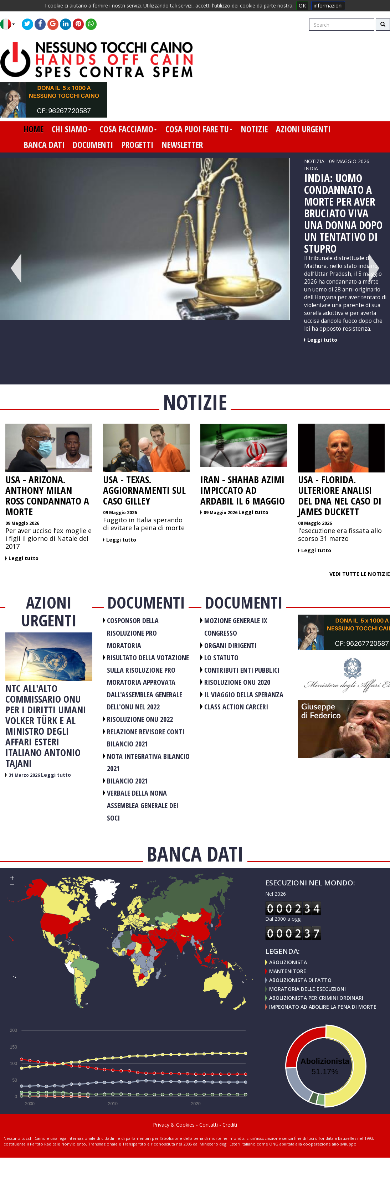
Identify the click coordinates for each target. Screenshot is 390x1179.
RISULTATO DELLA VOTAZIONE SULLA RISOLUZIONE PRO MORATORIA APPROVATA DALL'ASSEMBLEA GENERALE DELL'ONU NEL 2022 (148, 682)
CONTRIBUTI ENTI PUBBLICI (241, 670)
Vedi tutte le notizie (359, 573)
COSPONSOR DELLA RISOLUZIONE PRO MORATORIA (133, 633)
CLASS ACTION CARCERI (236, 707)
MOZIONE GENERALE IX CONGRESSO (235, 627)
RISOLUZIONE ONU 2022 (140, 719)
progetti (137, 144)
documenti (93, 144)
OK (302, 5)
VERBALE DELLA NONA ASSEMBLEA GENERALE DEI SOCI (142, 805)
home (33, 129)
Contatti (208, 1124)
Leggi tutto (322, 339)
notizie (254, 129)
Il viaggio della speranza (243, 694)
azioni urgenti (303, 129)
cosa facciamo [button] (128, 129)
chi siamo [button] (71, 129)
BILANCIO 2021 (127, 781)
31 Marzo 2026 (25, 775)
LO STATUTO (221, 657)
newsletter (182, 144)
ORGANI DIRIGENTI (230, 645)
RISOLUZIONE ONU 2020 (237, 682)
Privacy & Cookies (174, 1124)
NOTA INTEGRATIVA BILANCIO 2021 (148, 762)
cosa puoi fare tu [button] (198, 129)
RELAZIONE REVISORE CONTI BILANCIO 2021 (145, 738)
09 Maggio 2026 (22, 523)
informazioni (328, 5)
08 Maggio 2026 (315, 523)
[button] (10, 24)
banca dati (44, 144)
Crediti (229, 1124)
